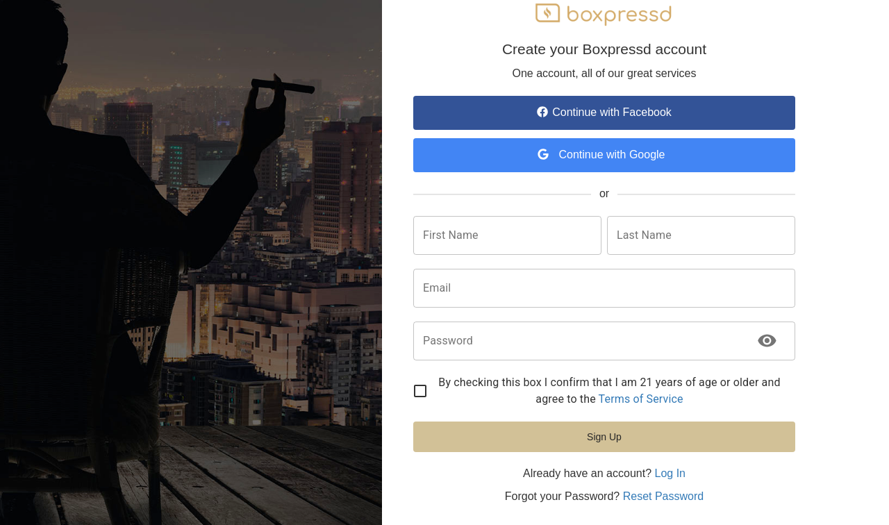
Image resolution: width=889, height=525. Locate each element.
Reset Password (663, 496)
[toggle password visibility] (767, 340)
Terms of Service (641, 399)
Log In (669, 473)
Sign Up (604, 436)
